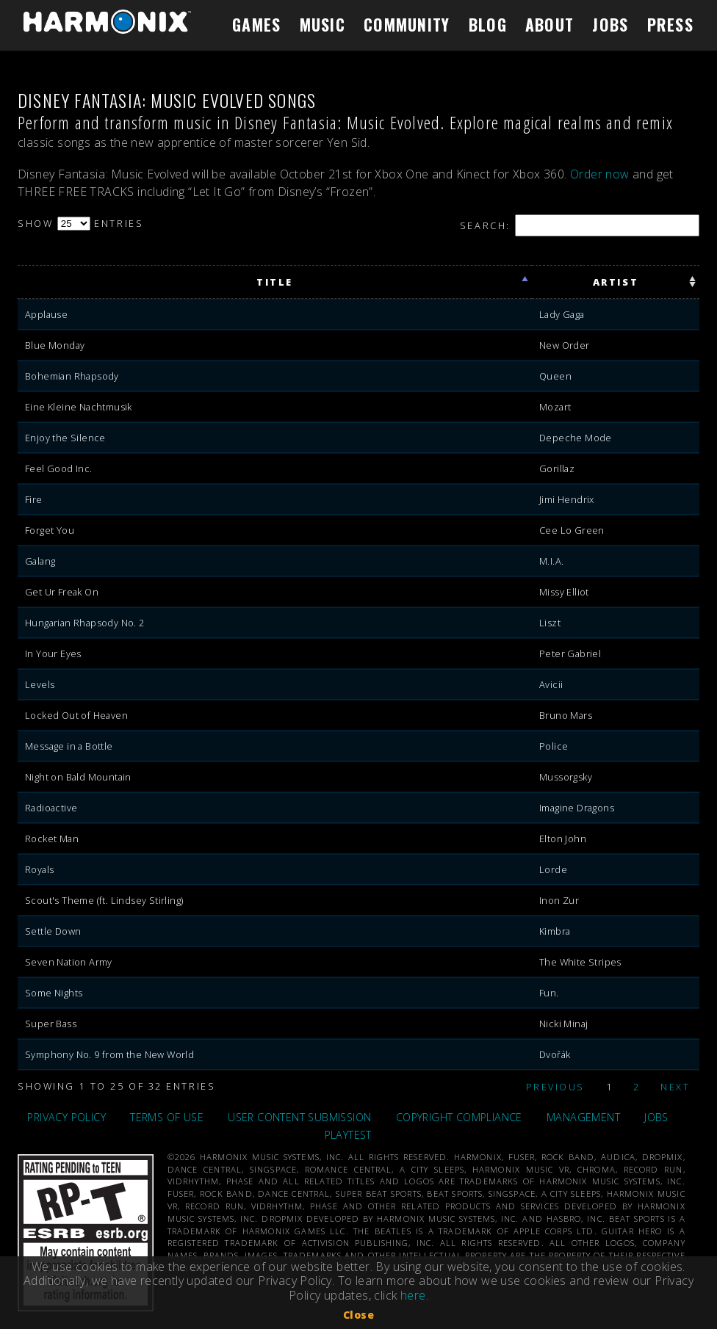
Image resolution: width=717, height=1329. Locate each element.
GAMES (256, 24)
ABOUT (549, 24)
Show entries (80, 223)
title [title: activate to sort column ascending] (274, 282)
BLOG (488, 24)
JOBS (610, 24)
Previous (555, 1086)
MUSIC (322, 24)
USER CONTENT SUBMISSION (299, 1117)
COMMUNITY (407, 24)
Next (675, 1086)
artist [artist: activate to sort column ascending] (615, 282)
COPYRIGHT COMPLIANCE (459, 1117)
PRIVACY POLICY (66, 1117)
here (413, 1295)
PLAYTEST (348, 1135)
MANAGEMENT (583, 1117)
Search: (579, 225)
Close (358, 1315)
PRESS (670, 24)
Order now (600, 174)
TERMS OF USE (166, 1117)
